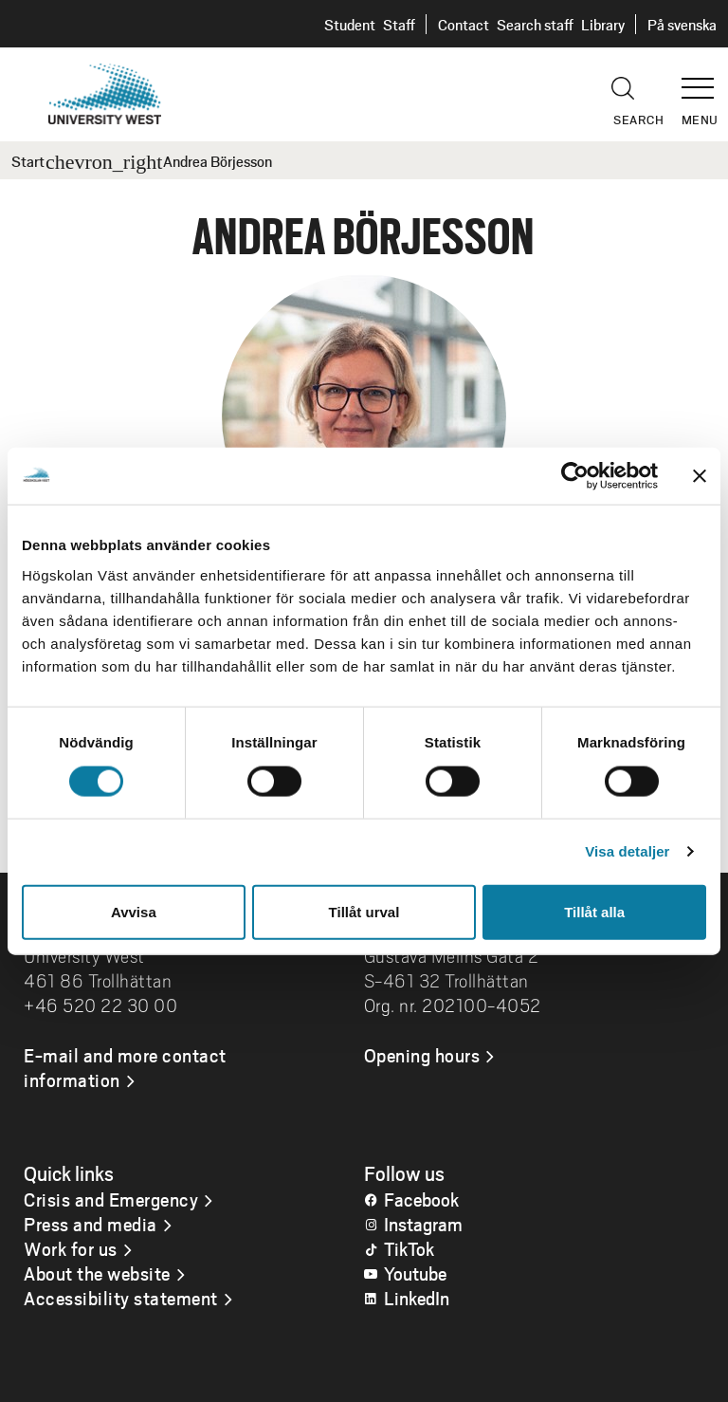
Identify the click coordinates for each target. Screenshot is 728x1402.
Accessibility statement (121, 1297)
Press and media (90, 1223)
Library (603, 24)
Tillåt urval (364, 911)
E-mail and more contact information (125, 1067)
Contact (463, 24)
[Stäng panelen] (699, 476)
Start (28, 161)
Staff (399, 24)
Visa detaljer (627, 851)
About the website (97, 1273)
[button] (704, 79)
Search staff (535, 24)
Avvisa (133, 911)
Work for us (71, 1248)
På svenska (682, 24)
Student (349, 24)
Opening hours (422, 1054)
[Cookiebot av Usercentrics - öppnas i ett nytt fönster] (575, 476)
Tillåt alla (594, 911)
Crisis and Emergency (111, 1199)
